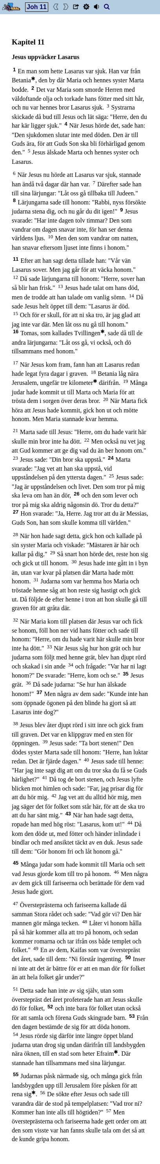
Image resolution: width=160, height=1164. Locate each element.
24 (110, 458)
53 (132, 1016)
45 (15, 863)
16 (15, 331)
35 (125, 674)
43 (68, 814)
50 (128, 957)
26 (76, 494)
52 (50, 1007)
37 (39, 692)
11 (15, 259)
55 (15, 1074)
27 (15, 512)
